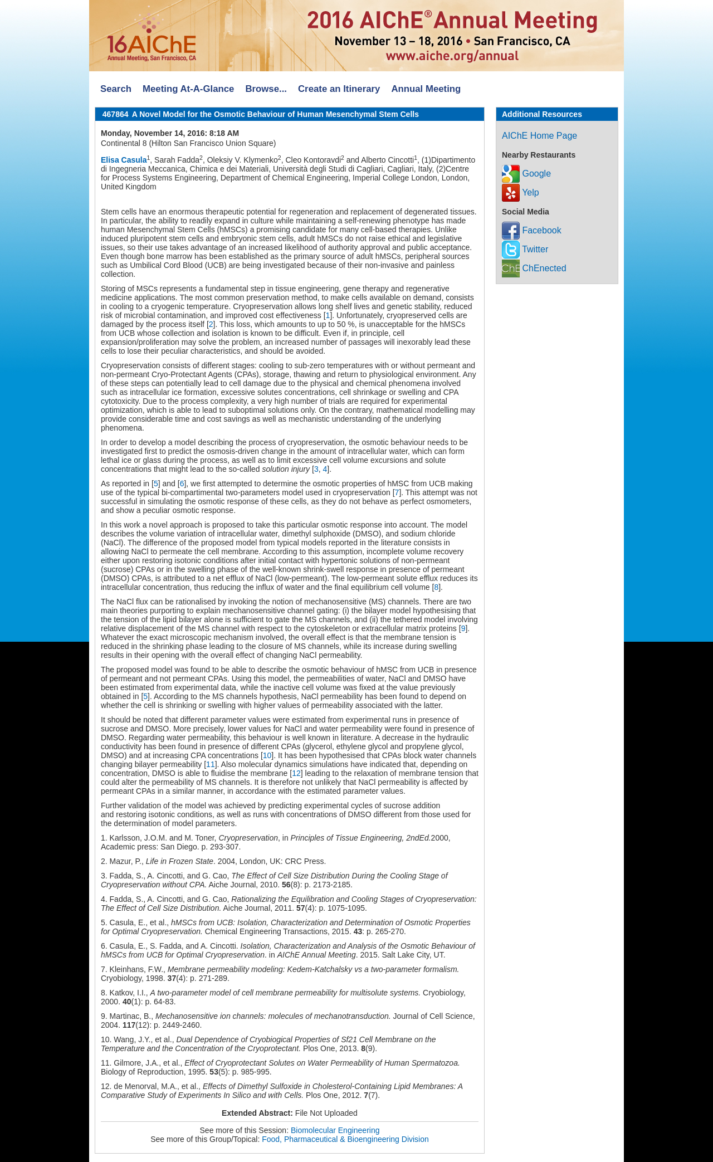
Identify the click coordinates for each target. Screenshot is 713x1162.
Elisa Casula (124, 159)
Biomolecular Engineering (335, 1130)
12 (296, 773)
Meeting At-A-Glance (188, 89)
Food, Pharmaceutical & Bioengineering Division (345, 1139)
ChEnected (534, 268)
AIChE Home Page (539, 135)
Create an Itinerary (339, 89)
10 (267, 755)
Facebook (531, 230)
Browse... (266, 89)
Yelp (520, 192)
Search (115, 89)
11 (210, 764)
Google (526, 173)
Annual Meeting (426, 89)
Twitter (525, 249)
